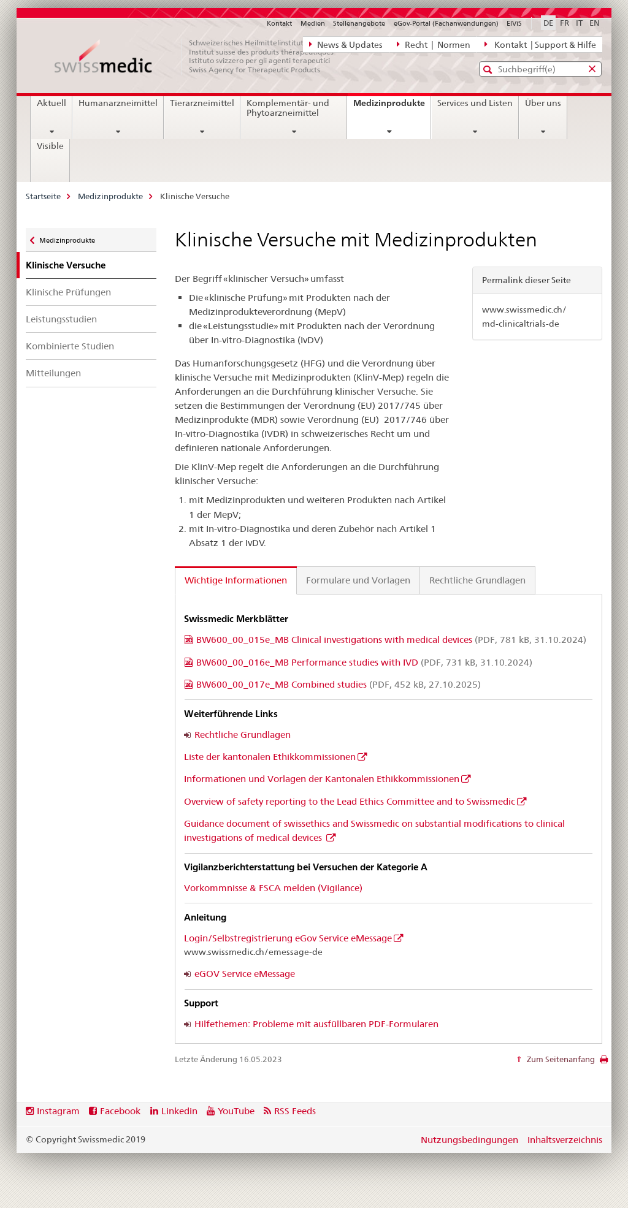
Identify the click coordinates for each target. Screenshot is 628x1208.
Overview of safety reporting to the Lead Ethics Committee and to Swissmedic (349, 801)
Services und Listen (475, 103)
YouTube (236, 1111)
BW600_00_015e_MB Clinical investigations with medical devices (391, 639)
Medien (313, 23)
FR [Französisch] (564, 23)
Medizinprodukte (392, 107)
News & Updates (346, 44)
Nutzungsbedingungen (469, 1139)
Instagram (58, 1111)
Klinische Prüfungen (68, 292)
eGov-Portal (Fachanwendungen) (446, 23)
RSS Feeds (295, 1111)
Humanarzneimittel (118, 103)
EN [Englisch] (594, 23)
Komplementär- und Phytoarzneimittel (288, 108)
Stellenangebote (359, 23)
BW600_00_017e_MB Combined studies (338, 684)
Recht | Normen (433, 44)
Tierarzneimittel (202, 103)
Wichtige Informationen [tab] (236, 580)
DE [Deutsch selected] (548, 23)
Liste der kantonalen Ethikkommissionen (270, 756)
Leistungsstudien (61, 319)
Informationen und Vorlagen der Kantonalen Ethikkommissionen (321, 778)
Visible (50, 146)
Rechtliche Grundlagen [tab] (477, 580)
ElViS (514, 23)
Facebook (120, 1111)
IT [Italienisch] (579, 23)
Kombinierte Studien (70, 346)
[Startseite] (200, 56)
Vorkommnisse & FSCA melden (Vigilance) (273, 888)
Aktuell (51, 103)
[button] (489, 69)
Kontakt (279, 23)
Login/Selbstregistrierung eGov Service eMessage (288, 938)
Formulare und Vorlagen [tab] (358, 580)
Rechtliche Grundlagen (242, 734)
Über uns (543, 103)
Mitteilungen (53, 373)
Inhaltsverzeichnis (564, 1139)
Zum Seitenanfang (560, 1059)
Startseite (43, 196)
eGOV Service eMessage (244, 973)
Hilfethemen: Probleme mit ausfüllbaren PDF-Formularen (316, 1024)
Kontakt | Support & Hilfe (540, 44)
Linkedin (179, 1111)
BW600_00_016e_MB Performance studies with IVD (364, 662)
